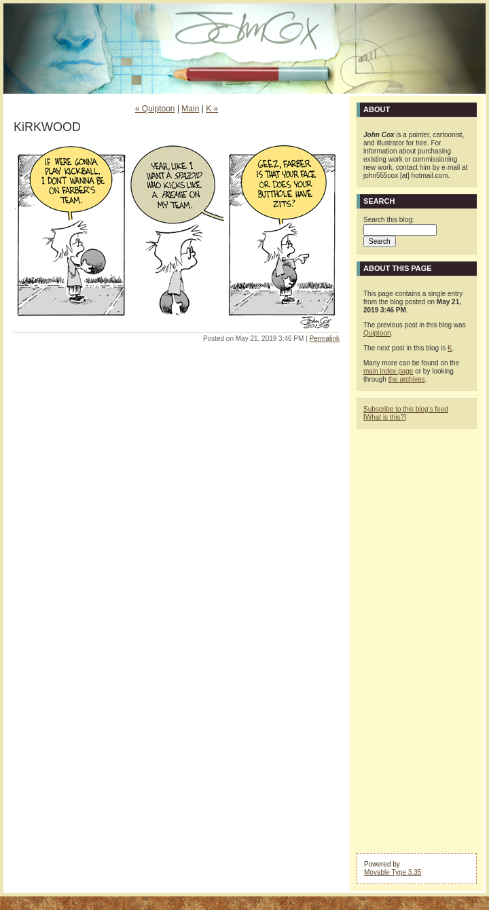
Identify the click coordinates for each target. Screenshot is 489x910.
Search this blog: (388, 219)
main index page (388, 371)
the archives (406, 379)
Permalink (325, 338)
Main (190, 108)
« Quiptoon (155, 108)
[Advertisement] (417, 639)
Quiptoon (377, 333)
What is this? (384, 417)
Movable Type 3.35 (392, 872)
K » (212, 108)
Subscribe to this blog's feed (405, 409)
